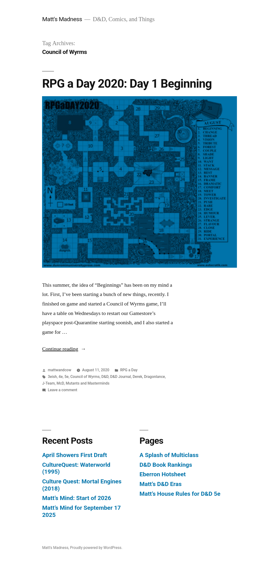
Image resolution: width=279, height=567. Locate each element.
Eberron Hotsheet (163, 474)
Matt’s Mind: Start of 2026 (76, 498)
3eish (52, 376)
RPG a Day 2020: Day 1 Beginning (127, 84)
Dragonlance (154, 376)
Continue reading (64, 349)
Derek (137, 376)
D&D (105, 376)
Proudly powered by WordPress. (96, 547)
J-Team (48, 383)
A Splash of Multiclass (169, 455)
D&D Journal (120, 376)
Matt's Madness (62, 19)
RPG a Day (129, 370)
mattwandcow (59, 370)
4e (61, 376)
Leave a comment (62, 390)
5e (66, 376)
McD (60, 383)
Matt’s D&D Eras (161, 484)
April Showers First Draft (74, 455)
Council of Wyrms (85, 376)
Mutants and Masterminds (88, 383)
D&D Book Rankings (166, 464)
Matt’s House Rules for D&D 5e (180, 493)
